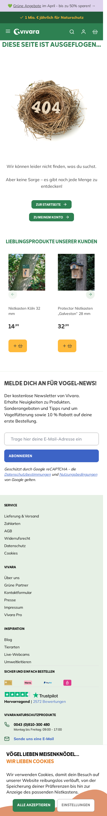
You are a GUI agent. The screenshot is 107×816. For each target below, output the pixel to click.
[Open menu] (8, 31)
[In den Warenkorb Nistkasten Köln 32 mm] (17, 346)
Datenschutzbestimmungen (27, 474)
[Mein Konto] (83, 32)
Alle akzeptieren (33, 805)
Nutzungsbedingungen (78, 474)
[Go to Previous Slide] (12, 294)
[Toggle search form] (72, 32)
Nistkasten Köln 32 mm (24, 311)
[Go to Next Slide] (90, 294)
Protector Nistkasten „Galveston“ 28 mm (75, 311)
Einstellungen (76, 805)
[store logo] (26, 32)
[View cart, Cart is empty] (95, 32)
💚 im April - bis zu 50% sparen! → (51, 5)
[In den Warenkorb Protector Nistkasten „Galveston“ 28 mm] (67, 346)
